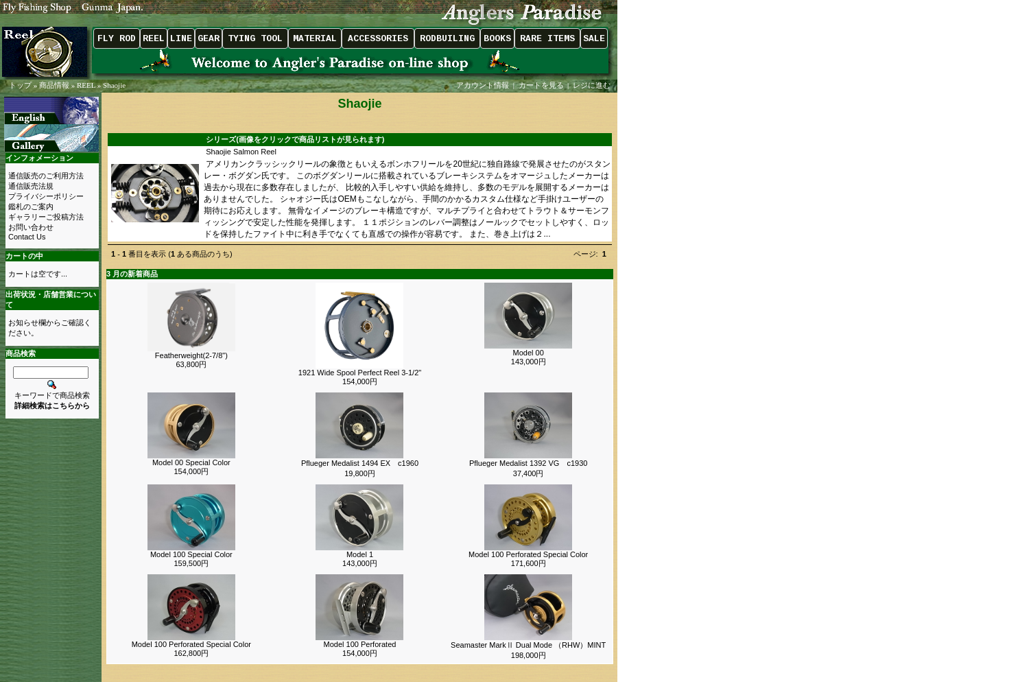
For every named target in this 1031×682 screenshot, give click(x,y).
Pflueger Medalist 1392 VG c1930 (528, 463)
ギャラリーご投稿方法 (46, 217)
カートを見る (541, 85)
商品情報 (54, 85)
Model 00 (528, 353)
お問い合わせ (31, 227)
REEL (86, 85)
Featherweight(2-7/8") (191, 355)
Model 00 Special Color (191, 462)
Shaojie (114, 85)
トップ (20, 85)
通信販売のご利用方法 (46, 176)
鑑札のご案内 (31, 206)
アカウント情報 (482, 85)
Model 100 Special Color (191, 554)
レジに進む (593, 85)
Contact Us (26, 237)
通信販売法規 (31, 186)
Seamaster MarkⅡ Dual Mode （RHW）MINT (528, 645)
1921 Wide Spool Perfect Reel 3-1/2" (359, 372)
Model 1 (359, 554)
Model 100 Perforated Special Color (528, 554)
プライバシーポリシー (46, 196)
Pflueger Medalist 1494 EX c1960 (359, 463)
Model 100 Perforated (360, 644)
